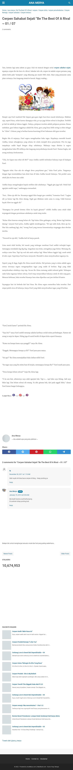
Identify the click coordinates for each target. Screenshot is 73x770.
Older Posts (65, 554)
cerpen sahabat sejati (62, 68)
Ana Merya (36, 2)
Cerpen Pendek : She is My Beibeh (24, 674)
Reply (11, 482)
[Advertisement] (36, 48)
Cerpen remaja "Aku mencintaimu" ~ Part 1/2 (27, 705)
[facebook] (9, 452)
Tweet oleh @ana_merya (11, 741)
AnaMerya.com (31, 767)
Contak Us (35, 759)
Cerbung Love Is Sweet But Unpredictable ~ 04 (28, 652)
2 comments (6, 29)
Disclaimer (43, 759)
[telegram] (64, 452)
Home (28, 759)
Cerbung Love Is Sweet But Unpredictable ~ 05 (28, 695)
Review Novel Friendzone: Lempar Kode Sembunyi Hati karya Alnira (36, 716)
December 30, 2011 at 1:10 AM (19, 474)
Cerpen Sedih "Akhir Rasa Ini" (22, 631)
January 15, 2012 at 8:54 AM (19, 495)
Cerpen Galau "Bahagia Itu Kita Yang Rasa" (27, 663)
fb (10, 471)
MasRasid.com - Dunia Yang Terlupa (48, 767)
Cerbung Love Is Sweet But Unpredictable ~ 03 (28, 726)
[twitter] (23, 452)
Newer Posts (8, 554)
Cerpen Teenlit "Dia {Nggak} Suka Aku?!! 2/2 (27, 684)
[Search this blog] (69, 3)
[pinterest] (36, 452)
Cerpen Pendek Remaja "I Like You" (24, 642)
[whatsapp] (50, 452)
